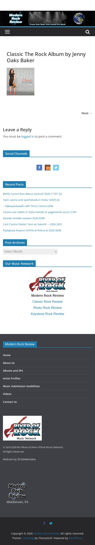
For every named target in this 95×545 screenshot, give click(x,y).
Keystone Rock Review (47, 314)
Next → (87, 113)
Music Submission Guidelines (21, 386)
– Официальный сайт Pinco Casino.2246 (28, 206)
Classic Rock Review (47, 302)
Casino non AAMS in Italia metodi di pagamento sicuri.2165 (39, 212)
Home (7, 355)
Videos (7, 394)
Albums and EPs (13, 370)
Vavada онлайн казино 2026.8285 (24, 218)
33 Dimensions (26, 459)
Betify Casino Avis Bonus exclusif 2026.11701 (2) (32, 194)
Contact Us (10, 402)
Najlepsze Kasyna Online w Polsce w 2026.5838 (32, 230)
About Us (9, 363)
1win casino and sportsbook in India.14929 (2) (31, 200)
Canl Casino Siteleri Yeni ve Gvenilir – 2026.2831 (32, 224)
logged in (27, 136)
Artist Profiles (11, 378)
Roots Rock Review (47, 308)
